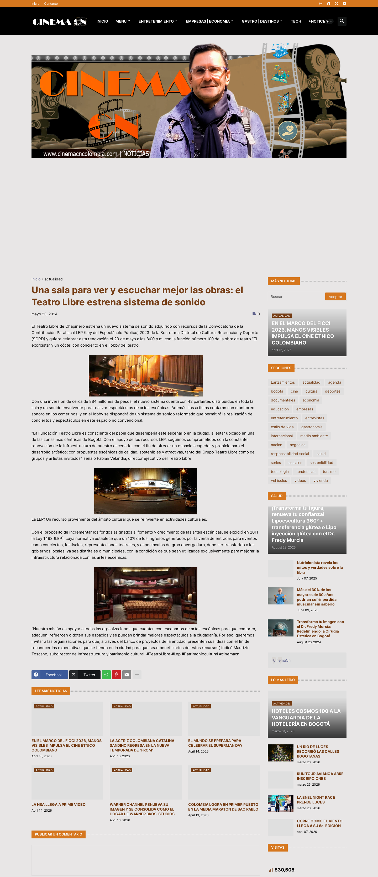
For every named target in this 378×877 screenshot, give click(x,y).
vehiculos (279, 480)
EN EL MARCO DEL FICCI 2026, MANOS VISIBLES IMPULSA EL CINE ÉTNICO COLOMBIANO (67, 745)
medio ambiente (314, 436)
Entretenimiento (156, 21)
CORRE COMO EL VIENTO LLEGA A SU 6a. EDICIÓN (320, 823)
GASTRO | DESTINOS (260, 21)
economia (311, 400)
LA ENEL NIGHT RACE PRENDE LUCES (316, 799)
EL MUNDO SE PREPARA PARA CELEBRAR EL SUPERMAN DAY (215, 743)
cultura (311, 391)
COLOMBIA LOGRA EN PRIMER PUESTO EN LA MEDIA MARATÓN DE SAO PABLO (223, 806)
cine (294, 391)
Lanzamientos (283, 382)
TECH (296, 21)
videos (300, 480)
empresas (304, 409)
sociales (295, 462)
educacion (280, 409)
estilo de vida (282, 427)
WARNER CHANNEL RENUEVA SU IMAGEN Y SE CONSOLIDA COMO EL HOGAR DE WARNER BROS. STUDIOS (142, 809)
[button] (329, 21)
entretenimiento (284, 418)
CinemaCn (282, 660)
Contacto (51, 4)
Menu (121, 21)
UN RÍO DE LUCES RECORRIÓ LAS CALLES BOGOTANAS (318, 751)
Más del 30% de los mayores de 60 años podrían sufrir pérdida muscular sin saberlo (317, 596)
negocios (297, 444)
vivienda (320, 480)
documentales (283, 400)
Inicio (35, 4)
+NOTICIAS (318, 21)
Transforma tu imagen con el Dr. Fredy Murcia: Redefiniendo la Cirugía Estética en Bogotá (320, 628)
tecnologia (280, 471)
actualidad (54, 279)
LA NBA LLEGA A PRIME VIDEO (59, 804)
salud (321, 453)
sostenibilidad (321, 462)
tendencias (305, 471)
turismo (329, 471)
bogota (277, 391)
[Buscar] (297, 296)
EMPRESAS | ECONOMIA (208, 21)
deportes (332, 391)
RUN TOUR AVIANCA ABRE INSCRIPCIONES (320, 776)
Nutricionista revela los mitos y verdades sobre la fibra (320, 567)
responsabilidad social (290, 453)
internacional (282, 436)
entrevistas (314, 418)
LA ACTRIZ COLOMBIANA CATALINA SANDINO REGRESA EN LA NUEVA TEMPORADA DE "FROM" (142, 745)
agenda (334, 382)
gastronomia (312, 427)
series (276, 462)
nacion (276, 444)
